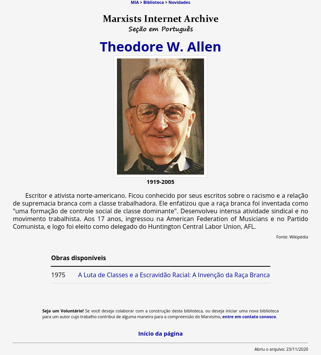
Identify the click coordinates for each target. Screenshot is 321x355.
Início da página (160, 333)
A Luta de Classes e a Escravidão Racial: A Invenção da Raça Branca (174, 275)
